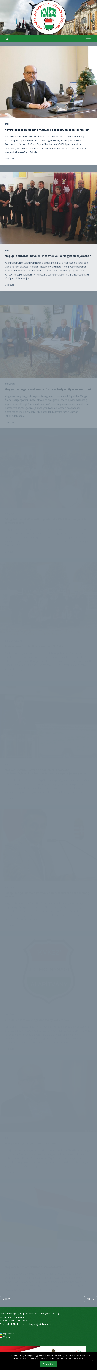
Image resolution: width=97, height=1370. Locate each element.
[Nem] (93, 1360)
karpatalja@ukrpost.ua (40, 1324)
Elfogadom (48, 1363)
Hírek (7, 124)
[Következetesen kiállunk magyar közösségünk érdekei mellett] (48, 82)
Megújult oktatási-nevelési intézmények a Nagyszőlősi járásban (48, 266)
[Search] (6, 38)
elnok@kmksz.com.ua (17, 1324)
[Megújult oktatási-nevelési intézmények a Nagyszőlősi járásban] (48, 219)
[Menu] (88, 38)
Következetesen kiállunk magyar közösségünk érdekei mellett (47, 129)
